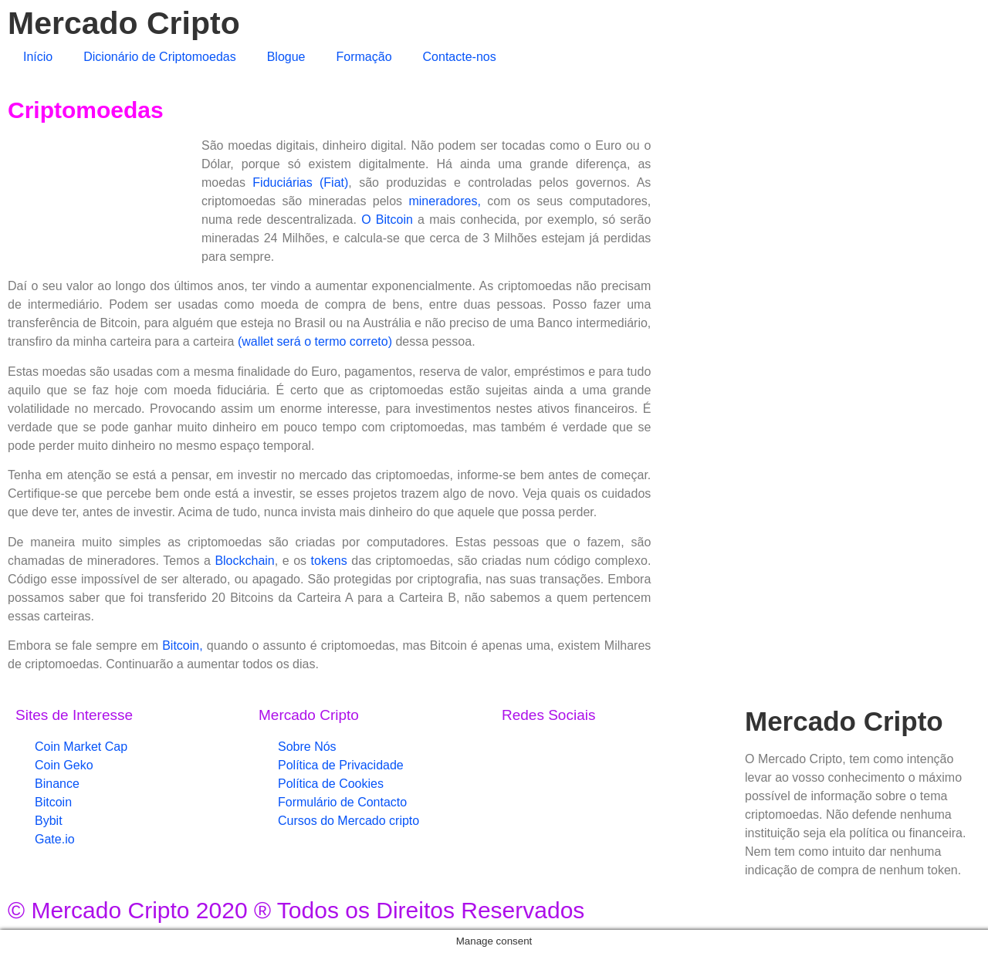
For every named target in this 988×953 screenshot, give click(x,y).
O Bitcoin (387, 219)
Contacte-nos (459, 56)
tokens (329, 560)
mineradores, (444, 201)
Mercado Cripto (124, 23)
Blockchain (244, 560)
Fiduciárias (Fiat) (300, 182)
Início (37, 56)
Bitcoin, (182, 645)
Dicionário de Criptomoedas (159, 56)
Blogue (286, 56)
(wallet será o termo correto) (315, 341)
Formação (364, 56)
